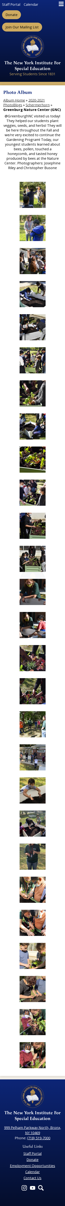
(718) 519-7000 (38, 1138)
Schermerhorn (38, 105)
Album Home (14, 100)
